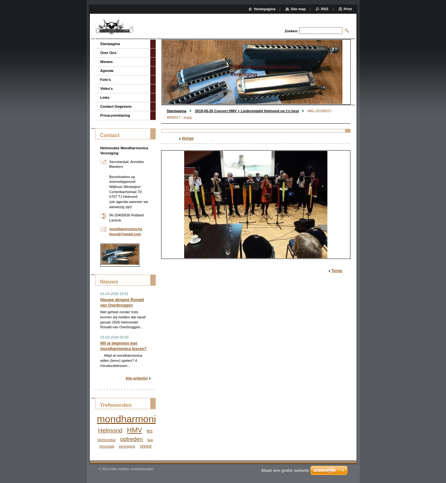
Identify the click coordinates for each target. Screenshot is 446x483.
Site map (298, 9)
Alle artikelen (137, 378)
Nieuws (106, 62)
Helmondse (107, 440)
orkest (146, 446)
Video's (106, 88)
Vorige (187, 138)
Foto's (105, 80)
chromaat (106, 446)
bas (150, 440)
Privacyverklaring (115, 115)
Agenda (106, 71)
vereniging (127, 446)
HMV (134, 430)
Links (105, 97)
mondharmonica (131, 419)
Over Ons (108, 53)
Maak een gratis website (285, 470)
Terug (336, 271)
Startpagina (177, 111)
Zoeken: (291, 31)
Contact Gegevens (116, 106)
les (150, 430)
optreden (131, 439)
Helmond (110, 430)
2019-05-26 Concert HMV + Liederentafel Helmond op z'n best (247, 111)
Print (348, 9)
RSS (324, 9)
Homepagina (264, 9)
